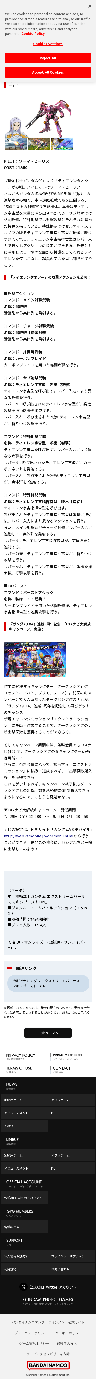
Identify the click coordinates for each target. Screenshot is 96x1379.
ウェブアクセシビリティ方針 (48, 1354)
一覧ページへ (48, 1032)
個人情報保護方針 (16, 1256)
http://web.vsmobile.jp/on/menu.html (38, 835)
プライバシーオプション (68, 1256)
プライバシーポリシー (31, 1333)
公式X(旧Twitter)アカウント (23, 1197)
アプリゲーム (60, 1100)
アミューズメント (16, 1113)
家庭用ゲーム (13, 1100)
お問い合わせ (60, 1269)
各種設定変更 (13, 1227)
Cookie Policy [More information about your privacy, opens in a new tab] (33, 31)
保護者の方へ (67, 1343)
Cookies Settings (48, 41)
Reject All (48, 56)
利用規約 (10, 1269)
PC (53, 1113)
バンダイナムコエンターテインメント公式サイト (48, 1322)
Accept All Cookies (48, 70)
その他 (8, 1126)
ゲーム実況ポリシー (34, 1343)
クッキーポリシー (68, 1333)
